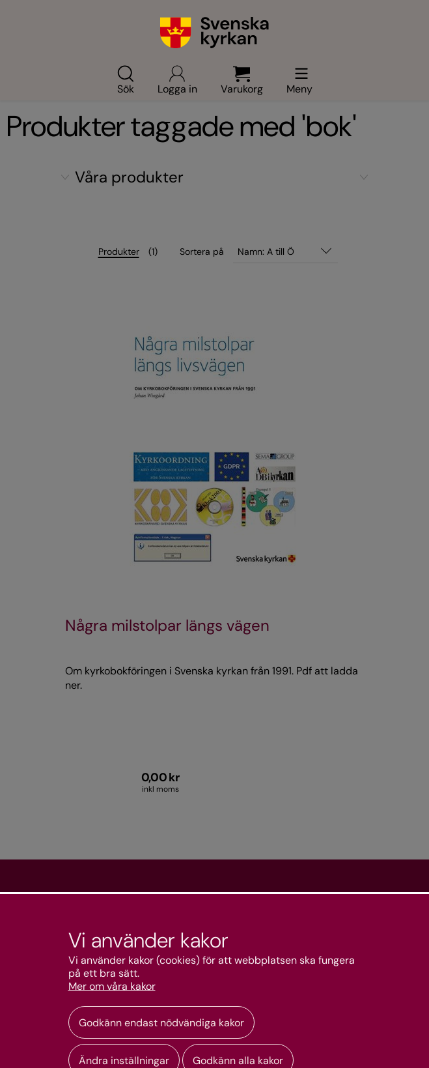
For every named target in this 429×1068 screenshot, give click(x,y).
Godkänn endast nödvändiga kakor (161, 1023)
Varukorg (242, 79)
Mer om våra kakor (112, 986)
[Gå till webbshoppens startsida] (214, 32)
